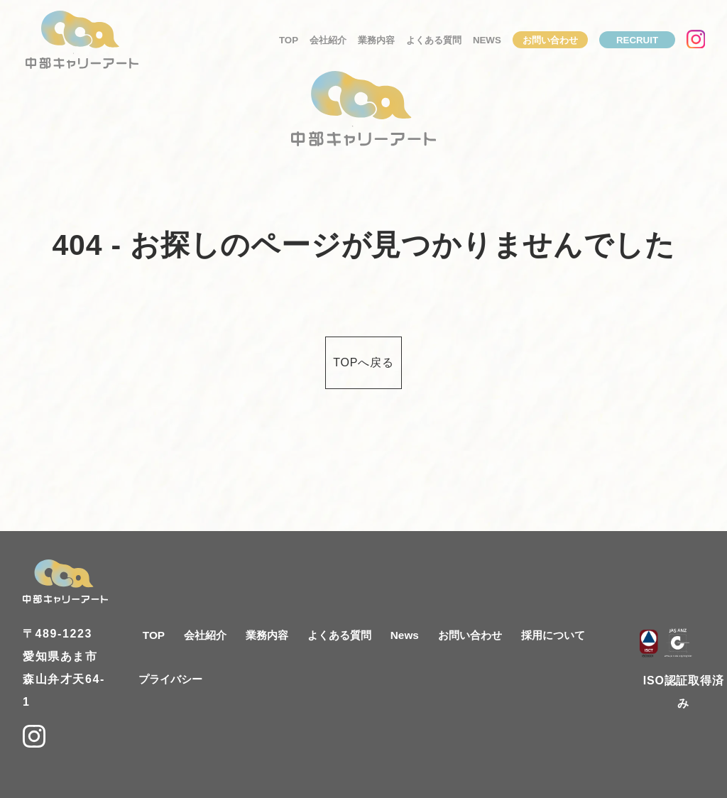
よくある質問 (433, 40)
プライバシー (170, 679)
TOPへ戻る (363, 362)
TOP (288, 40)
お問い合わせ (550, 40)
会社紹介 (328, 40)
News (487, 40)
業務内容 (376, 40)
